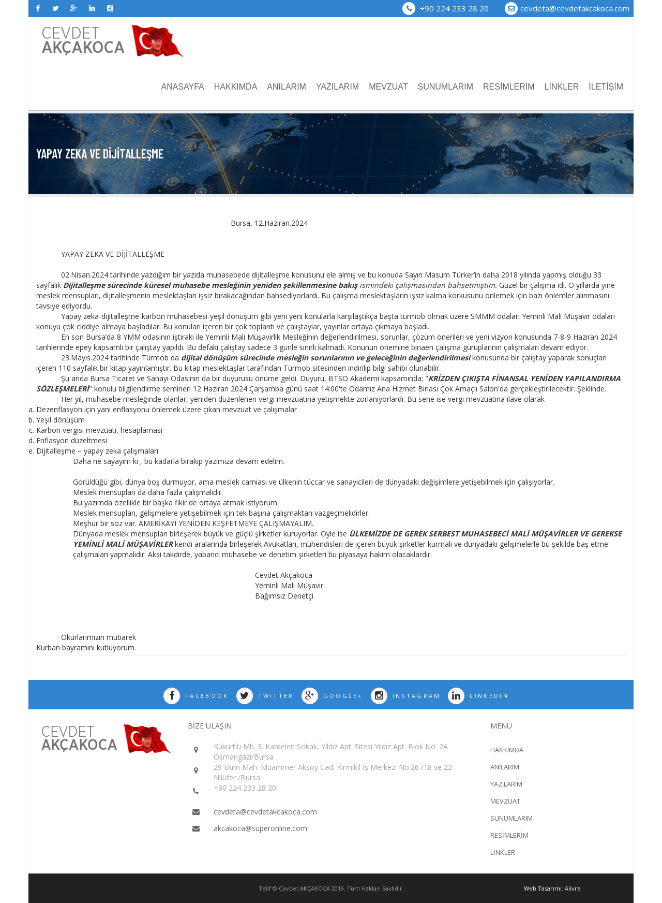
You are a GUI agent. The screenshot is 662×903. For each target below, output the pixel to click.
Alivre (573, 888)
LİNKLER (562, 86)
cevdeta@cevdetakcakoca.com (574, 8)
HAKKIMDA (236, 86)
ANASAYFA (182, 86)
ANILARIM (286, 86)
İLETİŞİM (606, 86)
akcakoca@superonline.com (260, 828)
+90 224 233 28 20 (445, 8)
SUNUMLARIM (445, 86)
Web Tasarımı (543, 888)
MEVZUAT (388, 86)
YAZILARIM (337, 86)
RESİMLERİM (509, 86)
